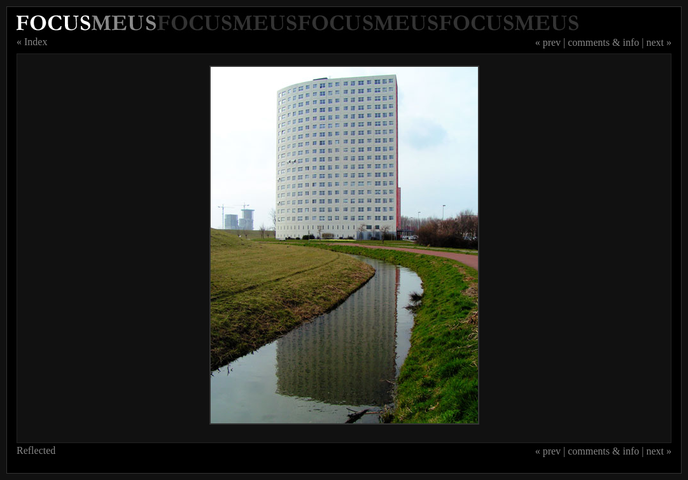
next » (658, 42)
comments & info (603, 42)
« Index (32, 41)
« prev (548, 42)
